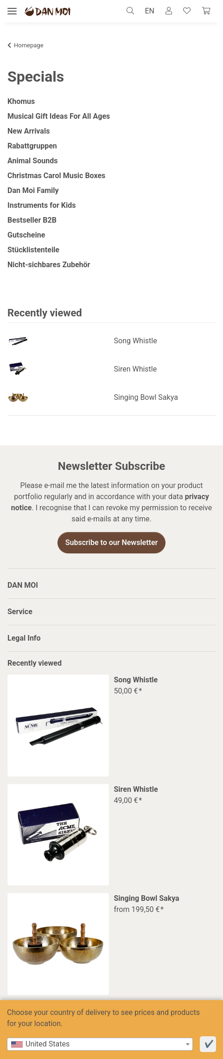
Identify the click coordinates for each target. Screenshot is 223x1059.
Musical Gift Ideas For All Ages (58, 116)
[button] (133, 11)
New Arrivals (28, 131)
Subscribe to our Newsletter (111, 542)
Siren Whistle (135, 369)
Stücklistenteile (33, 249)
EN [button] (149, 10)
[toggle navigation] (12, 11)
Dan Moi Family (33, 190)
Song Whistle (135, 340)
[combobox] (100, 1044)
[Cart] (206, 11)
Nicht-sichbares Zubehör (48, 264)
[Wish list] (187, 11)
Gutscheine (26, 235)
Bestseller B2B (32, 220)
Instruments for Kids (41, 205)
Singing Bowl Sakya (146, 397)
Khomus (21, 101)
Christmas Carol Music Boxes (56, 175)
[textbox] (99, 1044)
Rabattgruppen (32, 145)
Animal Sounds (32, 160)
